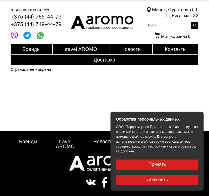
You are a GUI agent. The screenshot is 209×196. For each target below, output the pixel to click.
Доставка (104, 60)
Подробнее (125, 151)
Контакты (176, 49)
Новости (131, 49)
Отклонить (157, 180)
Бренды (31, 49)
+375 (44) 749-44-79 (36, 24)
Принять (157, 165)
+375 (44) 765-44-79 (36, 17)
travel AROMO (81, 49)
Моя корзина (171, 37)
